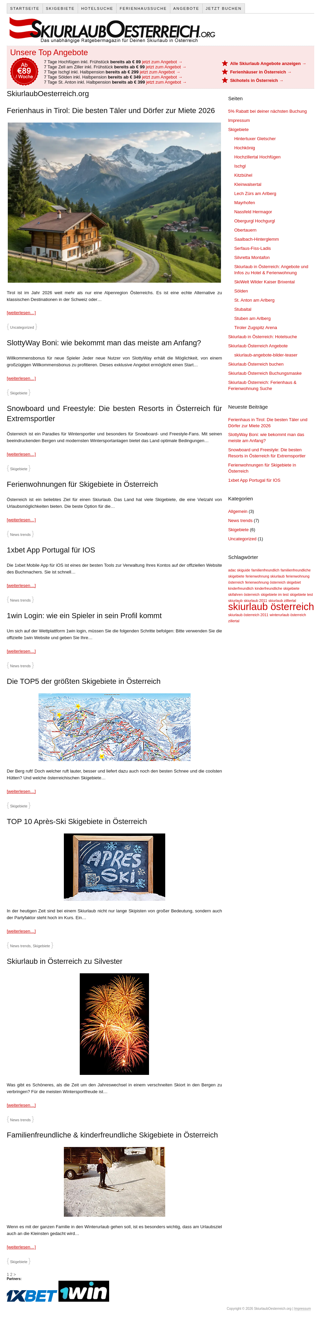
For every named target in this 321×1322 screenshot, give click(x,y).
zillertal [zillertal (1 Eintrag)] (233, 621)
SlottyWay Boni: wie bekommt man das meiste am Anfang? (104, 343)
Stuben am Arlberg (252, 318)
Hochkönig (244, 147)
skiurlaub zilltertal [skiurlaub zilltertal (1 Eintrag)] (282, 601)
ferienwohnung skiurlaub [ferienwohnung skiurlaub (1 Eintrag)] (265, 576)
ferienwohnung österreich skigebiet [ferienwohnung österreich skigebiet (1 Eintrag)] (273, 582)
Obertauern (245, 230)
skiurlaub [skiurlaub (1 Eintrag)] (235, 601)
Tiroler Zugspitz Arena (255, 327)
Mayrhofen (244, 202)
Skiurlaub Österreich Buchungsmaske (265, 373)
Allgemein (237, 511)
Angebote (186, 8)
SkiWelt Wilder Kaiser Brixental (264, 281)
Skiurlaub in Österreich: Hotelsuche (262, 336)
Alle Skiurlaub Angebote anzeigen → (268, 63)
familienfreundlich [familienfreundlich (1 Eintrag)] (265, 570)
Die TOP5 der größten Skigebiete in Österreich (83, 681)
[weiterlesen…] (21, 312)
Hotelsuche (97, 8)
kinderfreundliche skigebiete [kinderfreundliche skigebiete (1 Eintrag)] (277, 588)
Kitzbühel (243, 175)
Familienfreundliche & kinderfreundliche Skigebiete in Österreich (112, 1135)
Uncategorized (22, 327)
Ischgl (240, 166)
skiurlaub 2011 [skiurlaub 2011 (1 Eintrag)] (255, 601)
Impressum (239, 120)
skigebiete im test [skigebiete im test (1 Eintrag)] (275, 594)
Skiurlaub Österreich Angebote (258, 345)
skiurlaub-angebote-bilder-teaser (265, 354)
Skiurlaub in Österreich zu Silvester (64, 961)
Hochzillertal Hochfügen (257, 156)
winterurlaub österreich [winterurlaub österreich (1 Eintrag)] (288, 615)
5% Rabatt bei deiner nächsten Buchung (267, 111)
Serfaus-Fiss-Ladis (252, 248)
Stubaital (242, 309)
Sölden (241, 291)
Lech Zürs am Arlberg (255, 193)
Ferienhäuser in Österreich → (261, 71)
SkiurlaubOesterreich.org (112, 30)
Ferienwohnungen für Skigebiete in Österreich (82, 484)
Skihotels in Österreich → (256, 80)
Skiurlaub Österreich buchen (255, 364)
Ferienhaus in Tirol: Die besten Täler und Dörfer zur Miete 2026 (111, 110)
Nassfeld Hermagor (253, 211)
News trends (20, 535)
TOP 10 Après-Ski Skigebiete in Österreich (77, 821)
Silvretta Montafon (252, 257)
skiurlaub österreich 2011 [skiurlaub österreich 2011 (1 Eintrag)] (248, 615)
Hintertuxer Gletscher (255, 138)
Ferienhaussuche (143, 8)
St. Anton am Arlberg (254, 300)
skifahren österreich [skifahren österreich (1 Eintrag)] (244, 594)
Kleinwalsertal (247, 184)
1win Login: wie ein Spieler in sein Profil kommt (84, 615)
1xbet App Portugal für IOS (51, 550)
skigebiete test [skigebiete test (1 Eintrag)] (301, 594)
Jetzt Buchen (224, 8)
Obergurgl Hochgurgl (254, 220)
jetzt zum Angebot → (162, 61)
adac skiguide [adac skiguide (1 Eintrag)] (239, 570)
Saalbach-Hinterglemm (256, 239)
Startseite (25, 8)
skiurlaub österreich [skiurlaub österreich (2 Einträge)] (271, 606)
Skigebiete (60, 8)
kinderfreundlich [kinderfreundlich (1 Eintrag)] (240, 588)
